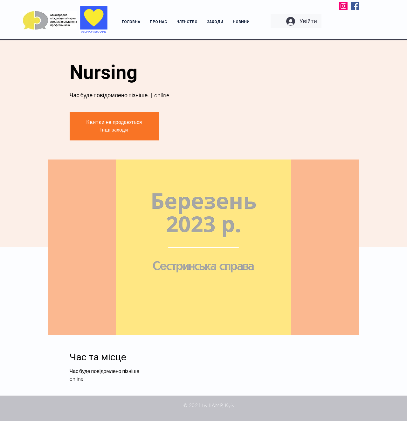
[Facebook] (355, 6)
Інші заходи (114, 130)
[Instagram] (343, 6)
